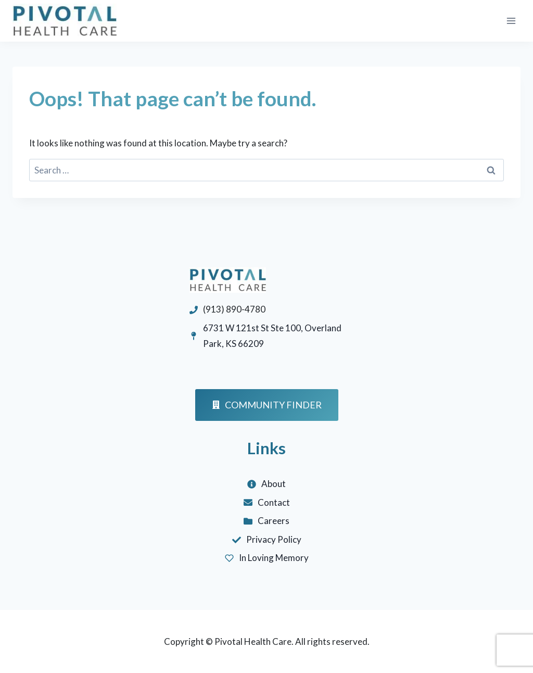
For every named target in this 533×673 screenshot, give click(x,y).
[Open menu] (511, 21)
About (273, 483)
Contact (274, 502)
